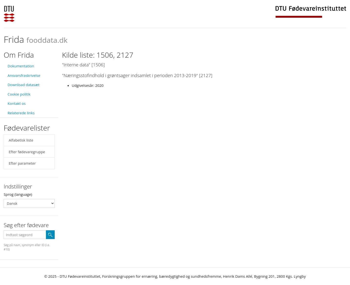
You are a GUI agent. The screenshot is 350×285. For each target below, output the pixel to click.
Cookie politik (19, 94)
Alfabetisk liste (21, 140)
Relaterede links (21, 112)
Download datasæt (24, 84)
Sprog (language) (18, 194)
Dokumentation (21, 65)
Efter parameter (22, 163)
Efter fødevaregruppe (27, 151)
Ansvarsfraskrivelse (24, 75)
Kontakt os (17, 103)
